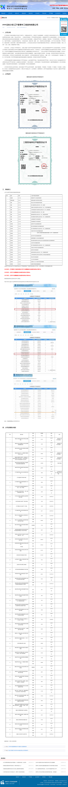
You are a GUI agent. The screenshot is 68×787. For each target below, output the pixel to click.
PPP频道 (51, 13)
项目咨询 (31, 13)
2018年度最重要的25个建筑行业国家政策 (17, 746)
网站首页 (3, 13)
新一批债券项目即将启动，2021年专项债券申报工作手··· (51, 768)
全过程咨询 (57, 13)
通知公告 (61, 17)
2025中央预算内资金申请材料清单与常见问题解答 (51, 762)
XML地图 (65, 782)
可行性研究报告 (46, 784)
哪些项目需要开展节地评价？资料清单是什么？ (18, 765)
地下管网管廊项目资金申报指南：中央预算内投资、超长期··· (18, 762)
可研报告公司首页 (54, 17)
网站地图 (50, 776)
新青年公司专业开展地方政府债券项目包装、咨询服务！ (51, 771)
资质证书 (17, 776)
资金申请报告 (53, 784)
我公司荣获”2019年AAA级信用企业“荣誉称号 (18, 750)
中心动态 (65, 17)
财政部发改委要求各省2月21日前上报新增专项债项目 (18, 768)
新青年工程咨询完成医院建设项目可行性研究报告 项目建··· (51, 765)
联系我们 (65, 13)
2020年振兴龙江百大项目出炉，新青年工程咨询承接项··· (18, 771)
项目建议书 (64, 784)
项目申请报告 (59, 784)
